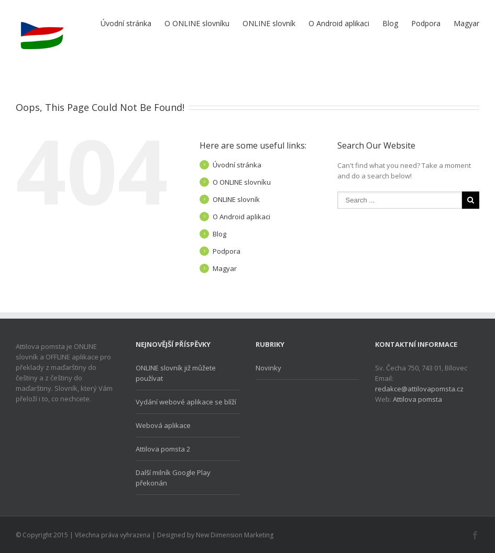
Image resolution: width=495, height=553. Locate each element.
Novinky (268, 368)
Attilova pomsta (417, 399)
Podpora (426, 23)
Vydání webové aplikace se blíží (186, 402)
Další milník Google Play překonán (173, 478)
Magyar (466, 23)
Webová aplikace (163, 425)
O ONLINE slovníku (196, 23)
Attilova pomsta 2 (163, 449)
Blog (390, 23)
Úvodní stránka (126, 23)
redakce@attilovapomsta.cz (419, 388)
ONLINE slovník (269, 23)
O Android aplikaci (339, 23)
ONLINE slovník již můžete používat (176, 373)
